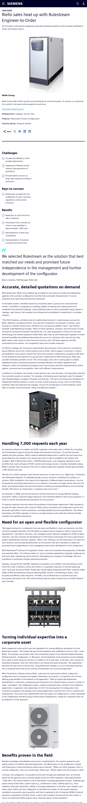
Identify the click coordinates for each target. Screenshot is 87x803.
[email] (29, 131)
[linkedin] (24, 131)
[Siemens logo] (14, 3)
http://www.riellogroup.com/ (13, 109)
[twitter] (14, 131)
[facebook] (19, 131)
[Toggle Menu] (3, 3)
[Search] (77, 3)
